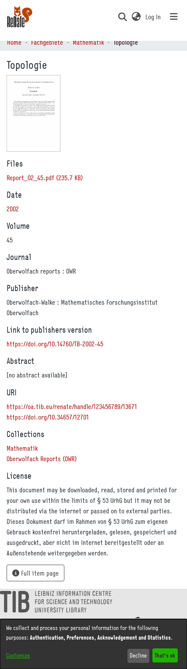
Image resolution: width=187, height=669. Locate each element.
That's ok (165, 655)
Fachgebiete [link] (47, 42)
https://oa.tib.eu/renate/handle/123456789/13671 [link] (72, 406)
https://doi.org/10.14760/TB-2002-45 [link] (55, 344)
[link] (45, 177)
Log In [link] (153, 17)
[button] (122, 16)
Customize (18, 655)
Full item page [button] (35, 573)
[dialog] (93, 644)
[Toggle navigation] (173, 16)
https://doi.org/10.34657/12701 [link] (48, 417)
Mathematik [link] (88, 42)
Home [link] (14, 42)
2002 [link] (13, 209)
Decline (138, 655)
